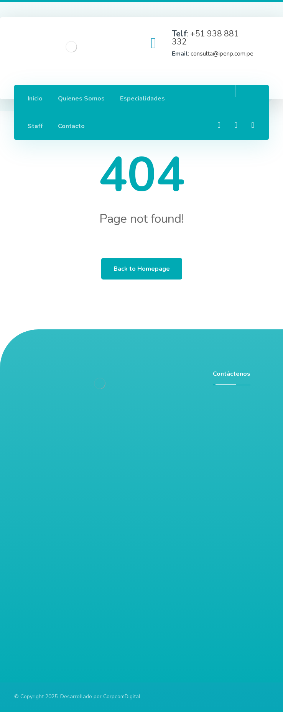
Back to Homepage (142, 269)
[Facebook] (219, 125)
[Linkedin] (236, 125)
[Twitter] (252, 125)
